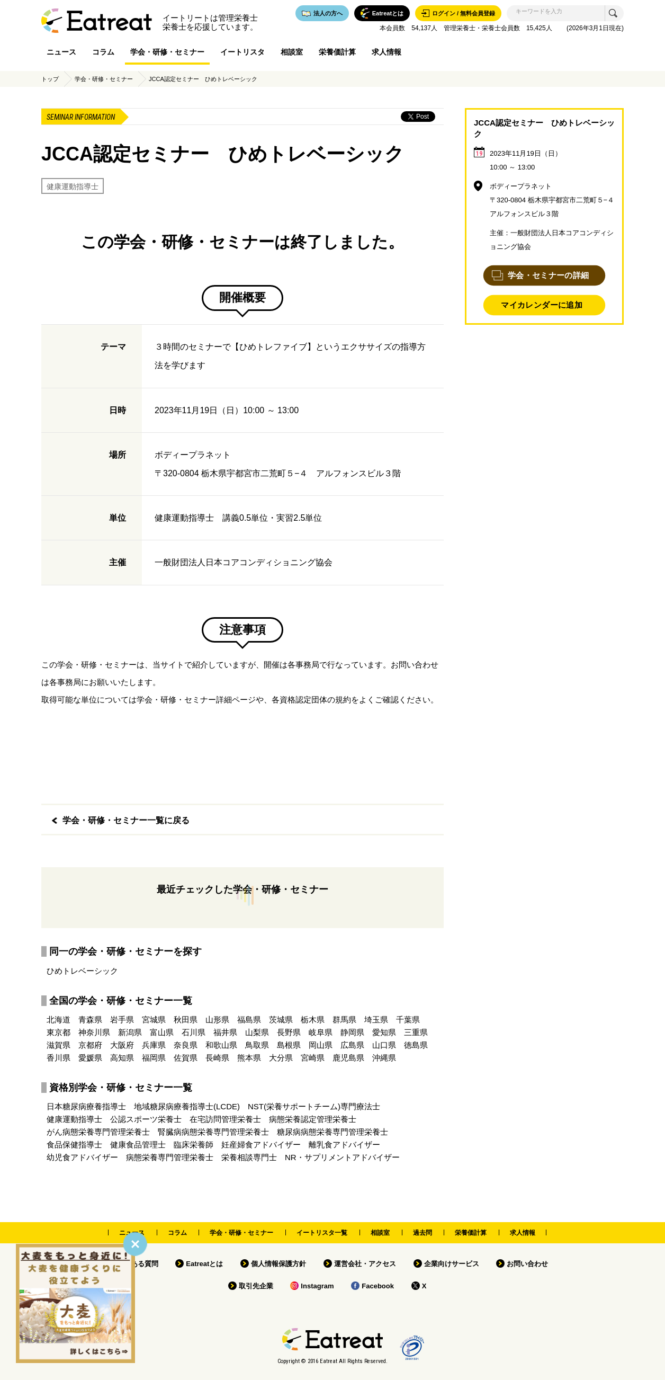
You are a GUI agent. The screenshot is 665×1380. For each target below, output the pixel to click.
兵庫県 (154, 1044)
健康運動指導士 (72, 186)
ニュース (61, 52)
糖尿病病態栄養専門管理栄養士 (332, 1131)
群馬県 (344, 1019)
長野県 (289, 1032)
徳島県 (416, 1044)
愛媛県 (90, 1057)
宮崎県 (313, 1057)
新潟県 (130, 1032)
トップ (50, 79)
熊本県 (249, 1057)
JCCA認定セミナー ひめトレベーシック (203, 79)
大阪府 (122, 1044)
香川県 (58, 1057)
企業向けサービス (451, 1264)
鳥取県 (257, 1044)
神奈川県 (94, 1032)
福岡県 (154, 1057)
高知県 (122, 1057)
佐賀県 (185, 1057)
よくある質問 (137, 1264)
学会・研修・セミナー (167, 52)
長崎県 (217, 1057)
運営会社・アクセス (365, 1264)
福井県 (225, 1032)
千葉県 (408, 1019)
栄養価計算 (337, 52)
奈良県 (185, 1044)
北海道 (58, 1019)
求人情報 (386, 52)
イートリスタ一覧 (321, 1232)
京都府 (90, 1044)
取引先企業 (256, 1286)
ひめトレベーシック (82, 970)
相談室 (292, 52)
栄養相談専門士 (249, 1157)
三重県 (416, 1032)
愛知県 (384, 1032)
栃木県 (313, 1019)
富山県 (162, 1032)
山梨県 (257, 1032)
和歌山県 (221, 1044)
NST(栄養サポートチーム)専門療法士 (314, 1106)
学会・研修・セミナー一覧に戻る (126, 820)
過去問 (422, 1232)
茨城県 (281, 1019)
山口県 (384, 1044)
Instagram (317, 1286)
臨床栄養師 (193, 1144)
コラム (103, 52)
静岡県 (352, 1032)
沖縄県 (384, 1057)
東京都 (58, 1032)
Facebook (378, 1286)
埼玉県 (376, 1019)
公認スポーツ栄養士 (146, 1119)
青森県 (90, 1019)
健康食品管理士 (138, 1144)
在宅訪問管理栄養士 (225, 1119)
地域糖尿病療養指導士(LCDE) (187, 1106)
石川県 (193, 1032)
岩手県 (122, 1019)
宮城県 (154, 1019)
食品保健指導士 (74, 1144)
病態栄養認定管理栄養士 (312, 1119)
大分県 (281, 1057)
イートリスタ (242, 52)
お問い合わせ (527, 1264)
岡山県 (320, 1044)
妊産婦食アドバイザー (261, 1144)
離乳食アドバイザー (344, 1144)
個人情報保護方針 (278, 1264)
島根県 (289, 1044)
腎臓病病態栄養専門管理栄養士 (213, 1131)
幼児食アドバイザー (82, 1157)
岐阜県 (320, 1032)
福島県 (249, 1019)
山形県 (217, 1019)
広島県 (352, 1044)
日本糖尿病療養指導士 (86, 1106)
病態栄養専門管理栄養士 (169, 1157)
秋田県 (185, 1019)
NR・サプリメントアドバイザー (342, 1157)
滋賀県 (58, 1044)
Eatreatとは (204, 1264)
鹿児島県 (348, 1057)
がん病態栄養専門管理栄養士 (98, 1131)
